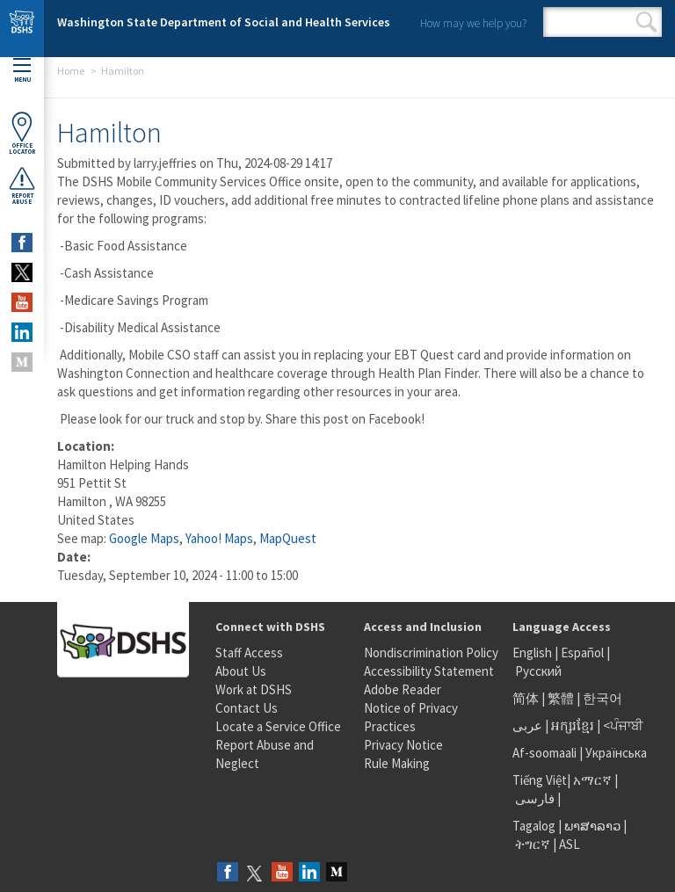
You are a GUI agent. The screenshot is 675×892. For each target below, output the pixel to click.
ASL (569, 844)
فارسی (533, 798)
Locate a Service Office (278, 726)
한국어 (602, 698)
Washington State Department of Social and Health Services (223, 22)
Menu (22, 70)
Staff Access (249, 652)
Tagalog (533, 825)
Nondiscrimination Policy (431, 652)
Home (70, 70)
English (533, 652)
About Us (240, 671)
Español (582, 652)
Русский (538, 671)
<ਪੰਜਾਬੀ (623, 725)
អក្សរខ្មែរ (572, 725)
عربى (527, 725)
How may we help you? (473, 23)
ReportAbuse (22, 185)
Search (646, 22)
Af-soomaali (544, 752)
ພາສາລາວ (592, 825)
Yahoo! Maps (219, 538)
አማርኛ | (595, 780)
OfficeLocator (22, 133)
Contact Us (246, 708)
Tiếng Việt (539, 780)
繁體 (562, 698)
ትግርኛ (532, 844)
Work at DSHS (253, 689)
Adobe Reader (402, 689)
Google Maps (144, 538)
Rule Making (397, 763)
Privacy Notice (403, 744)
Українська (616, 752)
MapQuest (287, 538)
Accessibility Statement (429, 671)
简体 (525, 698)
